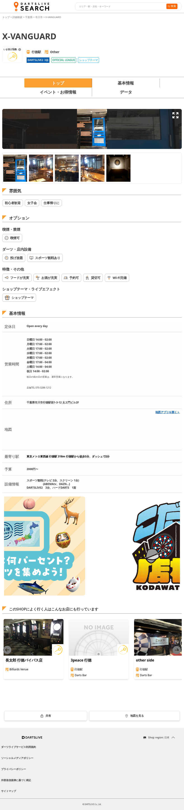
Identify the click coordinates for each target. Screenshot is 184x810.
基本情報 (126, 83)
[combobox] (120, 6)
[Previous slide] (7, 650)
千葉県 (29, 17)
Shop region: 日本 (158, 737)
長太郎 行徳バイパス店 (23, 660)
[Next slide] (177, 650)
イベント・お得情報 (58, 92)
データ (126, 92)
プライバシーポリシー (13, 769)
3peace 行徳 (81, 660)
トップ (6, 17)
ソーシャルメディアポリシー (17, 758)
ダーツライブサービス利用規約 (18, 747)
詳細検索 (17, 17)
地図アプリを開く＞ (167, 412)
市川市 (39, 17)
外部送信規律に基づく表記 (16, 780)
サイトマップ (8, 791)
